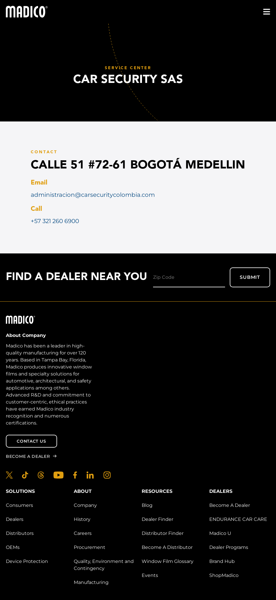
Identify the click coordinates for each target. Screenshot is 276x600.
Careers (83, 533)
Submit (250, 277)
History (82, 519)
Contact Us (31, 441)
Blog (147, 505)
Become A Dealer (229, 505)
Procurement (89, 547)
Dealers (14, 519)
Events (150, 575)
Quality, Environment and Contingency (104, 565)
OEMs (13, 547)
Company (85, 505)
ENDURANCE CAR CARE (238, 519)
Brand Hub (222, 561)
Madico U (220, 533)
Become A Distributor (167, 547)
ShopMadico (224, 575)
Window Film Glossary (167, 561)
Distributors (20, 533)
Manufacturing (91, 582)
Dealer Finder (157, 519)
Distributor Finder (163, 533)
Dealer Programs (228, 547)
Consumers (19, 505)
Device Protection (27, 561)
